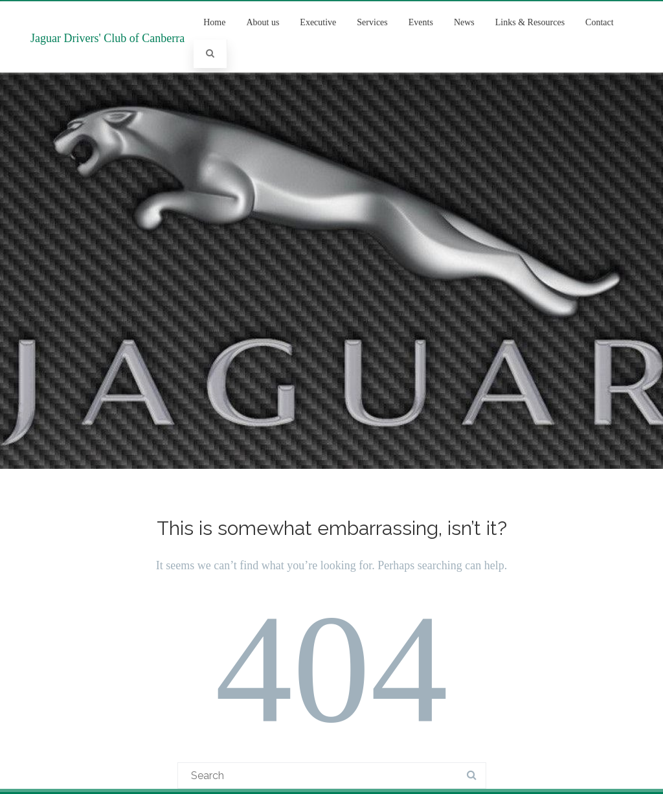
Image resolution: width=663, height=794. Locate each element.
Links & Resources (530, 22)
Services (372, 22)
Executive (318, 22)
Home (214, 22)
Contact (599, 22)
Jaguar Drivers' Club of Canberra (107, 38)
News (464, 22)
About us (262, 22)
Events (421, 22)
